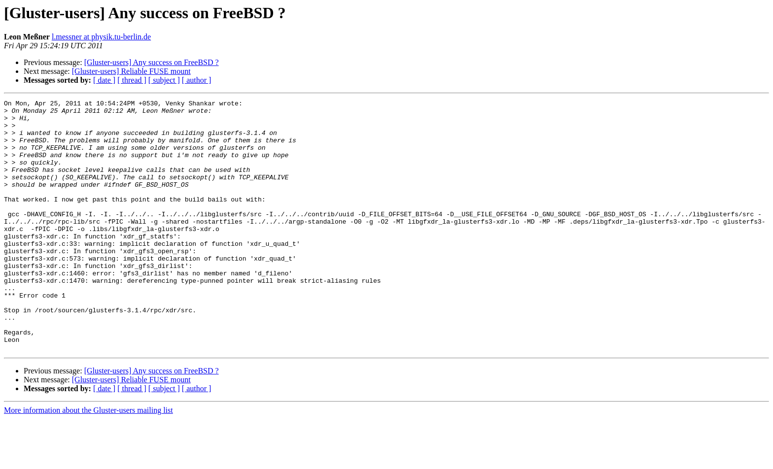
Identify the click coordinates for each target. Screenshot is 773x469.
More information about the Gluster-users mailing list (88, 460)
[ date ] (104, 80)
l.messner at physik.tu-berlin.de (101, 37)
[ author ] (196, 80)
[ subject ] (164, 80)
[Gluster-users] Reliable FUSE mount (131, 71)
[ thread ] (131, 80)
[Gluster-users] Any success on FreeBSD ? (151, 62)
